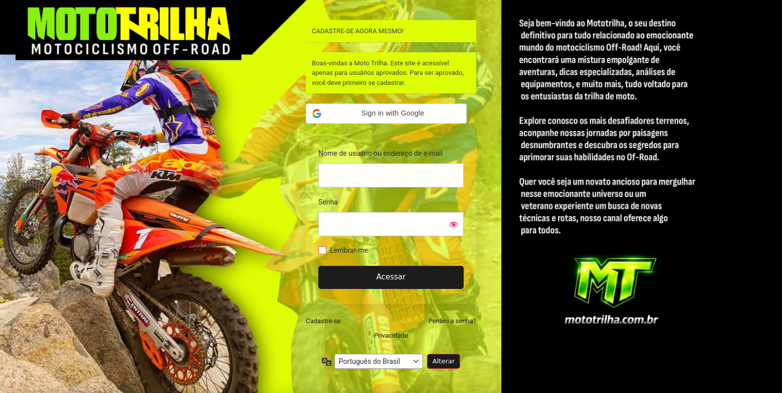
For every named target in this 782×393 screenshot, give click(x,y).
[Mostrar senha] (454, 224)
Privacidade (391, 335)
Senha (328, 202)
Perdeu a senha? (452, 321)
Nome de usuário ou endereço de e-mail (380, 153)
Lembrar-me (349, 250)
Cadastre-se (323, 321)
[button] (386, 114)
